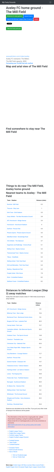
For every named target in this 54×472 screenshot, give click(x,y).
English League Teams (15, 431)
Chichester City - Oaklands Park (16, 343)
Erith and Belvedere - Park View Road (18, 265)
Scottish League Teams (16, 435)
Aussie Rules (41, 467)
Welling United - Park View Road (16, 261)
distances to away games (14, 16)
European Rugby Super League (28, 467)
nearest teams (28, 16)
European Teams (14, 448)
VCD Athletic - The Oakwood (15, 241)
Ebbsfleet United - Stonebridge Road (17, 237)
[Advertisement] (27, 42)
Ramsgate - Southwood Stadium (16, 382)
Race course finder (38, 465)
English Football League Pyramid (18, 437)
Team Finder (13, 442)
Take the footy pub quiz (14, 28)
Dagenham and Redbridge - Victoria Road (19, 245)
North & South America (16, 450)
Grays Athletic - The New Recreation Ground (20, 216)
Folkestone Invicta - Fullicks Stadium (17, 366)
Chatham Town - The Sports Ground (17, 335)
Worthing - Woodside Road (15, 404)
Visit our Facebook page (20, 455)
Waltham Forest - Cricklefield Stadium (18, 281)
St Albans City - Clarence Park (15, 386)
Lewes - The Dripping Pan (14, 374)
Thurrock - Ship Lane (13, 208)
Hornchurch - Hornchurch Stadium (17, 224)
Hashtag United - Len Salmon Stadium (18, 370)
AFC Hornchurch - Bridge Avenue (16, 220)
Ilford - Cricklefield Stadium (15, 277)
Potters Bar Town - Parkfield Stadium (17, 378)
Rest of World (13, 451)
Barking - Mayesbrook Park (15, 269)
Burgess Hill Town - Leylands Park (17, 321)
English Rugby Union (12, 467)
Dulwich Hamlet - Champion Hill (16, 361)
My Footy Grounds (8, 2)
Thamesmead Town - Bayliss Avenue (17, 253)
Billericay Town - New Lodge (15, 313)
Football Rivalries (14, 444)
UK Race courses (27, 465)
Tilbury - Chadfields (12, 257)
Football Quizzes (14, 440)
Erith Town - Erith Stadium (14, 212)
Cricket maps (17, 465)
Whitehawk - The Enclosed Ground (17, 394)
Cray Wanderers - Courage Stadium (17, 353)
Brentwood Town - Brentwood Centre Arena (19, 317)
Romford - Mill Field (12, 204)
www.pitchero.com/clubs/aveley (17, 56)
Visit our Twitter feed (19, 457)
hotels (36, 19)
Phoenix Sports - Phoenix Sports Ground (18, 233)
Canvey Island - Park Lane (14, 325)
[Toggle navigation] (50, 2)
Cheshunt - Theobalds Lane (15, 339)
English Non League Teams (17, 433)
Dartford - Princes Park (13, 228)
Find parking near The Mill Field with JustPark (19, 63)
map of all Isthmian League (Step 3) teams (19, 19)
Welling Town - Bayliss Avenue (16, 249)
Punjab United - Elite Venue (15, 273)
